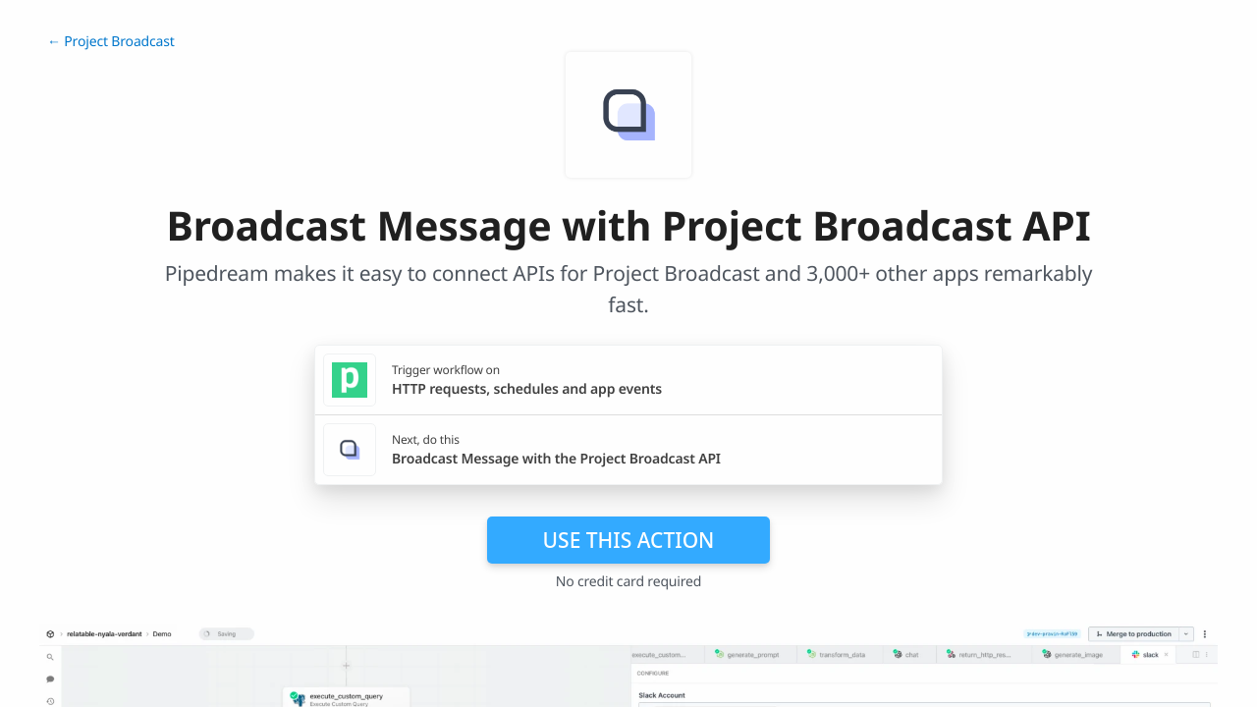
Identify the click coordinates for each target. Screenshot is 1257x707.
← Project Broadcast (111, 41)
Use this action (629, 540)
